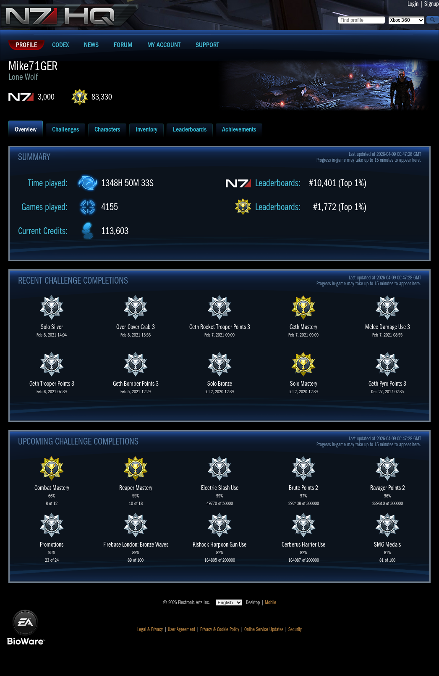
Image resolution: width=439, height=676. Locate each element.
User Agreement (181, 629)
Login (413, 4)
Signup (431, 4)
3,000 (46, 97)
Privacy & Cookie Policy (219, 629)
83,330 (101, 97)
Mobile (270, 602)
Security (295, 629)
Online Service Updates (263, 629)
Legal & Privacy (150, 629)
